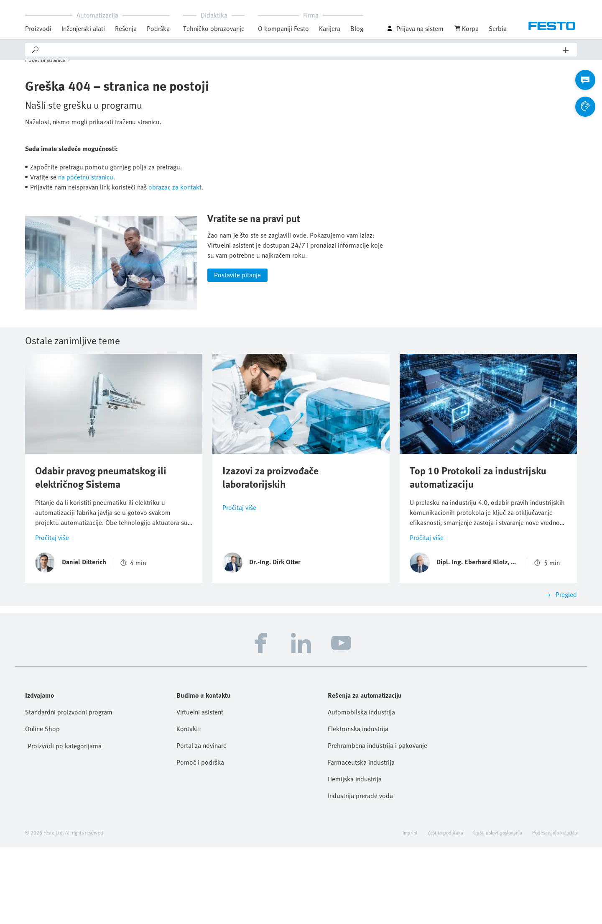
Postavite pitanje (237, 351)
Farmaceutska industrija (361, 839)
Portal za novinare (201, 822)
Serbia (498, 28)
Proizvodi (38, 28)
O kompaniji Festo (283, 28)
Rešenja (126, 28)
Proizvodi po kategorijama (65, 822)
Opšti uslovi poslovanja (497, 909)
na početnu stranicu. (86, 189)
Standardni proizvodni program (68, 788)
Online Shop (42, 805)
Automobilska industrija (361, 788)
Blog (356, 28)
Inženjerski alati (83, 28)
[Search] (301, 49)
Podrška (158, 28)
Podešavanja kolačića (554, 909)
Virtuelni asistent (199, 788)
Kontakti (188, 805)
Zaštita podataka (445, 909)
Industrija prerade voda (360, 872)
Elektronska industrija (358, 805)
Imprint (410, 909)
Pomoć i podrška (200, 839)
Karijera (329, 28)
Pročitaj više (52, 614)
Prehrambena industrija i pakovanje (377, 822)
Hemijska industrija (355, 855)
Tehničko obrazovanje (214, 28)
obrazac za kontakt (175, 199)
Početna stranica (45, 71)
